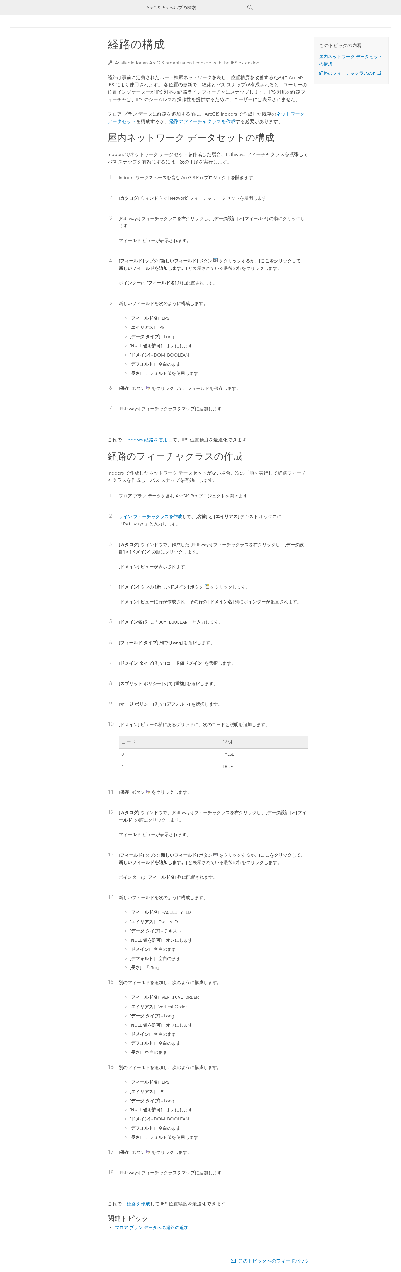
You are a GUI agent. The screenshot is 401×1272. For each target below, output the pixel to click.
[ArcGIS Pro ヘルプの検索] (195, 8)
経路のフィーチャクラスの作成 (350, 73)
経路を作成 (138, 1204)
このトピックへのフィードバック (273, 1261)
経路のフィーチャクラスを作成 (202, 121)
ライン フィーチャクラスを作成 (150, 516)
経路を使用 (147, 440)
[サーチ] (250, 7)
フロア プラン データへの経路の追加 (151, 1227)
